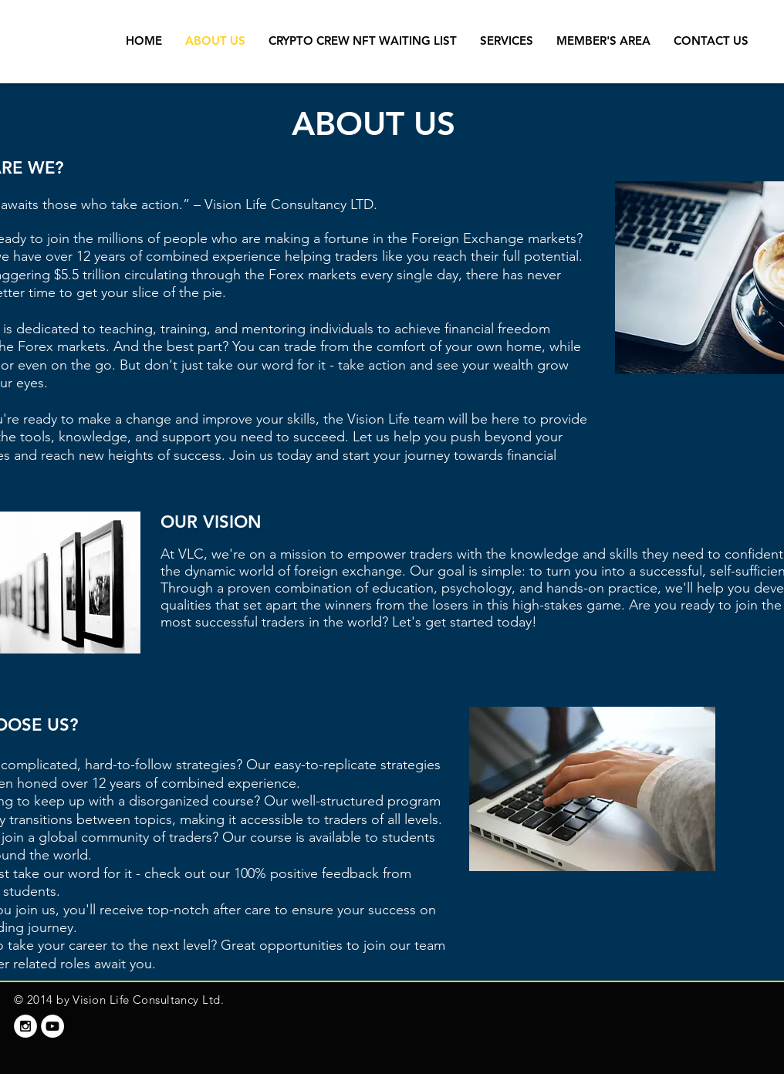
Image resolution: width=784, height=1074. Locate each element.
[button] (506, 40)
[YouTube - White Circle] (52, 1026)
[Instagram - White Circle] (25, 1026)
